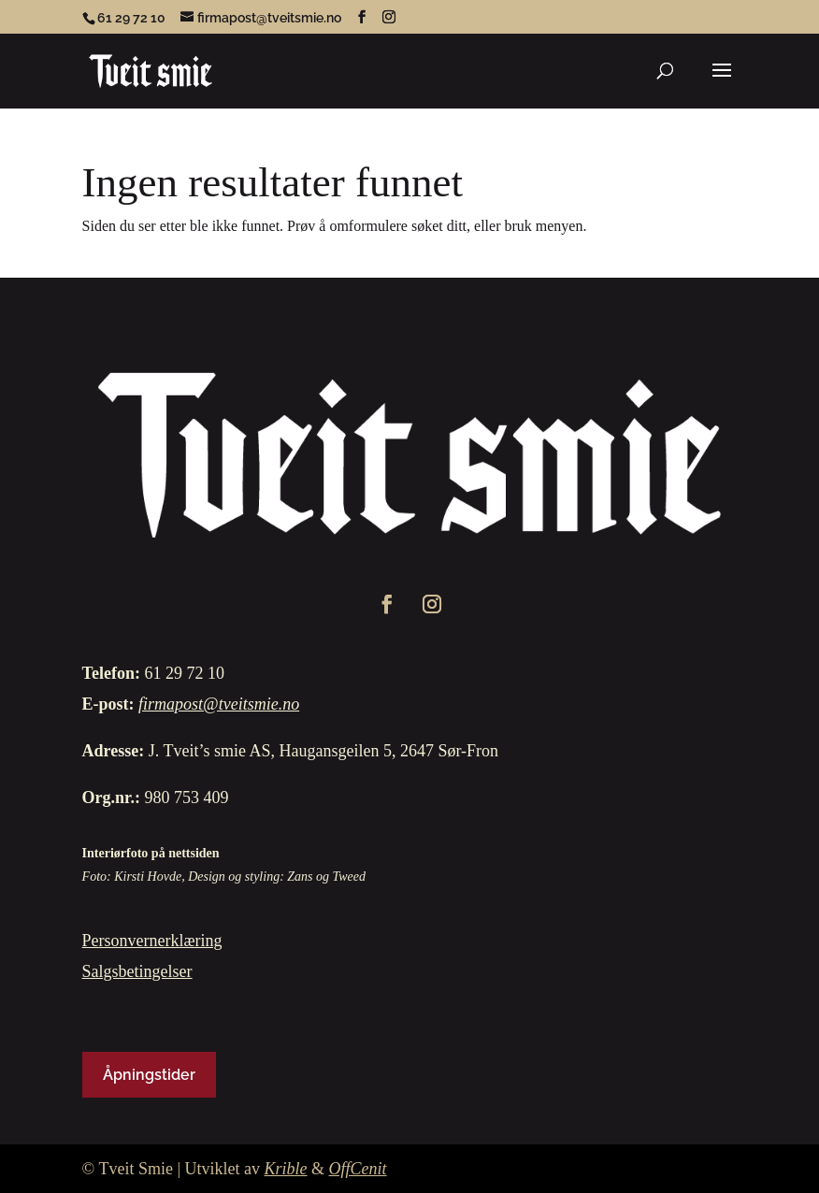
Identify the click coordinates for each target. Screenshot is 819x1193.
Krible (286, 1168)
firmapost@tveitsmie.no (218, 704)
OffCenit (358, 1168)
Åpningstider (149, 1075)
